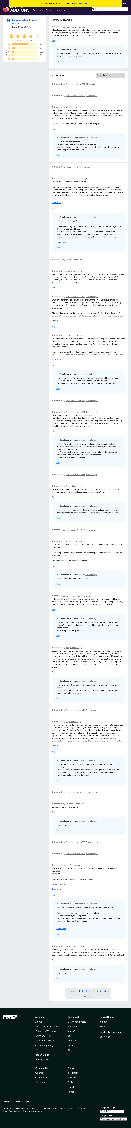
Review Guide (42, 1059)
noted (27, 1108)
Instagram (73, 1072)
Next (106, 991)
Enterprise (105, 1036)
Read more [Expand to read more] (56, 202)
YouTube (72, 1077)
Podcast (72, 1091)
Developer (40, 1082)
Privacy (6, 1102)
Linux (70, 1045)
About (38, 1021)
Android (72, 1040)
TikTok (71, 1082)
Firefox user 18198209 (75, 854)
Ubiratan (69, 804)
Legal (26, 1102)
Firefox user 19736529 (75, 842)
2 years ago (80, 27)
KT (67, 722)
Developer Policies (45, 1040)
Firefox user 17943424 (75, 96)
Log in (125, 3)
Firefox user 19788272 (75, 84)
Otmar (68, 486)
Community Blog (44, 1045)
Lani (67, 865)
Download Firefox (77, 1021)
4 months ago (77, 271)
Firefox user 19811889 (75, 530)
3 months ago (77, 260)
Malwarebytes (23, 27)
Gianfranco (70, 178)
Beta (102, 1026)
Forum (38, 1050)
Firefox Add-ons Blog (46, 1026)
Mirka (68, 271)
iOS (69, 1036)
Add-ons (40, 1017)
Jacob (68, 335)
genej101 (69, 946)
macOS (71, 1031)
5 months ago (92, 710)
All (69, 1050)
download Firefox (81, 3)
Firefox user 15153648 (75, 710)
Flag (53, 41)
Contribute (41, 1077)
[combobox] (110, 9)
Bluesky (72, 1087)
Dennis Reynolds (73, 596)
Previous (72, 991)
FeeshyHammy (72, 167)
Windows (72, 1026)
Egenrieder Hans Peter (75, 401)
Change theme (106, 1115)
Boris (68, 541)
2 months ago (75, 107)
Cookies (16, 1102)
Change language (107, 1108)
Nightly (103, 1021)
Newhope (70, 27)
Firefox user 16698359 (75, 792)
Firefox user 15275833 (75, 297)
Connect (39, 1072)
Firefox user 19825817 (75, 475)
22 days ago (91, 96)
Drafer (68, 260)
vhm (67, 648)
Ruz (67, 107)
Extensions (38, 10)
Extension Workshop (46, 1031)
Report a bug (42, 1054)
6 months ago (92, 854)
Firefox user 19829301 (75, 412)
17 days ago (91, 84)
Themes (50, 10)
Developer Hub (43, 1036)
